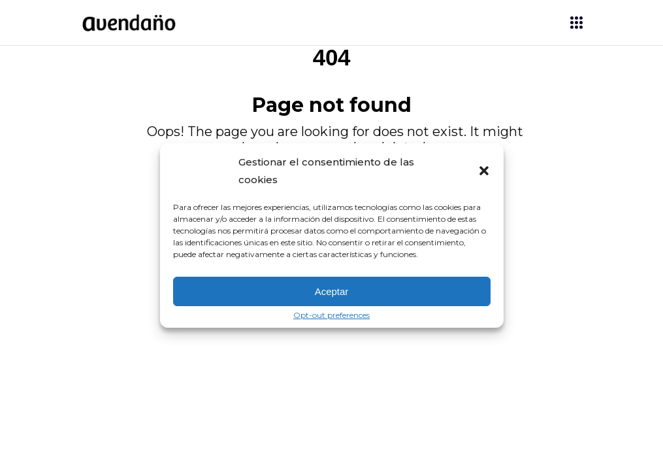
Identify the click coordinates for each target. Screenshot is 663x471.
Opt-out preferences (331, 315)
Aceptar (332, 291)
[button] (484, 170)
